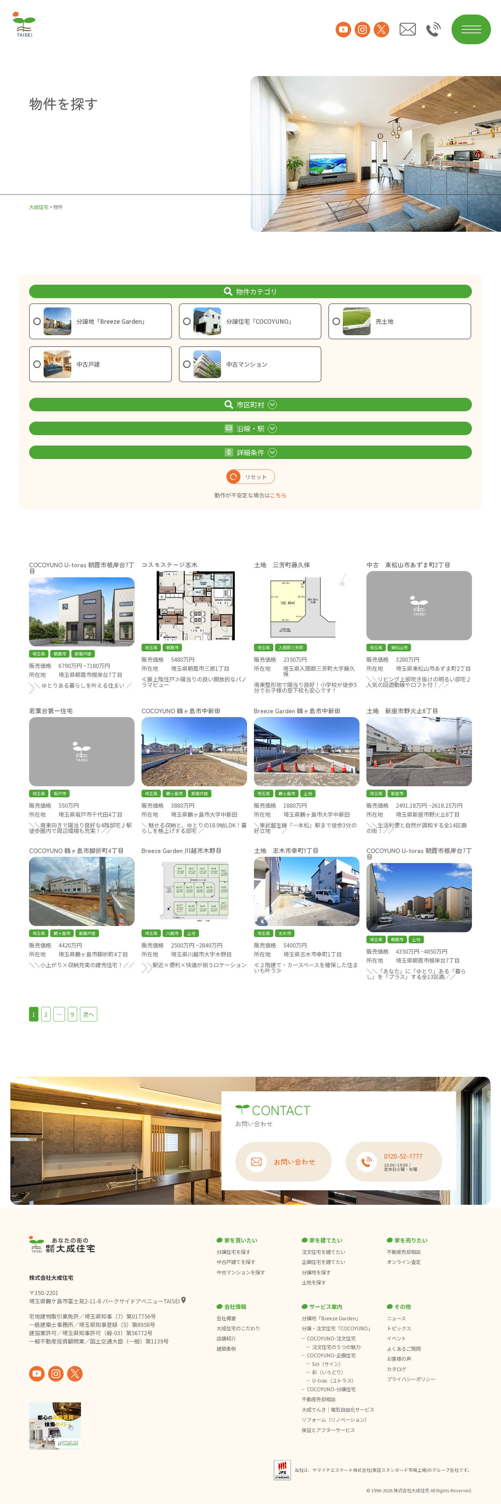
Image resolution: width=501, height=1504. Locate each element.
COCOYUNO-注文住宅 (331, 1338)
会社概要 (226, 1318)
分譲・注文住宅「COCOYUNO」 (337, 1328)
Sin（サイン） (328, 1363)
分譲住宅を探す (233, 1251)
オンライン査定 (404, 1261)
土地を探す (314, 1282)
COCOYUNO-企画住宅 (331, 1355)
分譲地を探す (316, 1272)
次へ (88, 1014)
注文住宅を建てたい (323, 1251)
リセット (247, 477)
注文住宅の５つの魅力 (336, 1347)
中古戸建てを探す (236, 1261)
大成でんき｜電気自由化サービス (338, 1409)
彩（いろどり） (329, 1372)
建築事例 (226, 1348)
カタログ (396, 1369)
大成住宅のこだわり (238, 1328)
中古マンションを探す (241, 1272)
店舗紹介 (226, 1338)
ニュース (396, 1318)
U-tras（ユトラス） (334, 1380)
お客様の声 (399, 1358)
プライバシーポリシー (411, 1379)
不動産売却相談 (404, 1251)
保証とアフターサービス (328, 1430)
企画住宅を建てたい (323, 1261)
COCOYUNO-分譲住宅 (331, 1389)
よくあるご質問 (404, 1348)
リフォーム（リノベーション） (336, 1419)
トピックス (399, 1328)
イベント (396, 1338)
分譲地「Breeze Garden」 (331, 1318)
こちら (278, 495)
